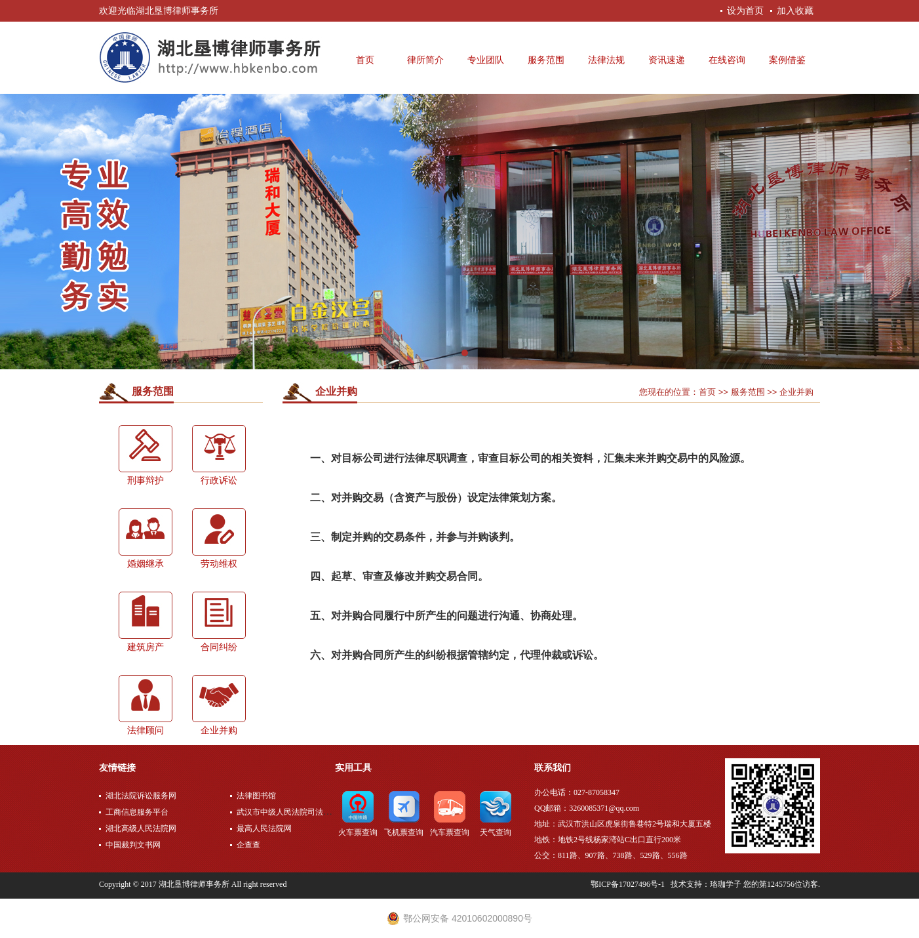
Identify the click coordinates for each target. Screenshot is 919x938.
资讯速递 (666, 60)
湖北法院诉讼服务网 (141, 795)
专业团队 (485, 60)
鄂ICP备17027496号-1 (628, 884)
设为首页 (745, 10)
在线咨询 (727, 60)
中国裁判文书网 (133, 844)
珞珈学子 (725, 884)
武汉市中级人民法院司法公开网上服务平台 (311, 812)
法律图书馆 (256, 795)
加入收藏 (795, 10)
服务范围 (546, 60)
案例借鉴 (787, 60)
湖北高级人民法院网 (141, 828)
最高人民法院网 (264, 828)
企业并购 (336, 391)
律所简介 (425, 60)
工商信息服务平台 (137, 812)
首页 (365, 60)
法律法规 (606, 60)
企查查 (248, 844)
